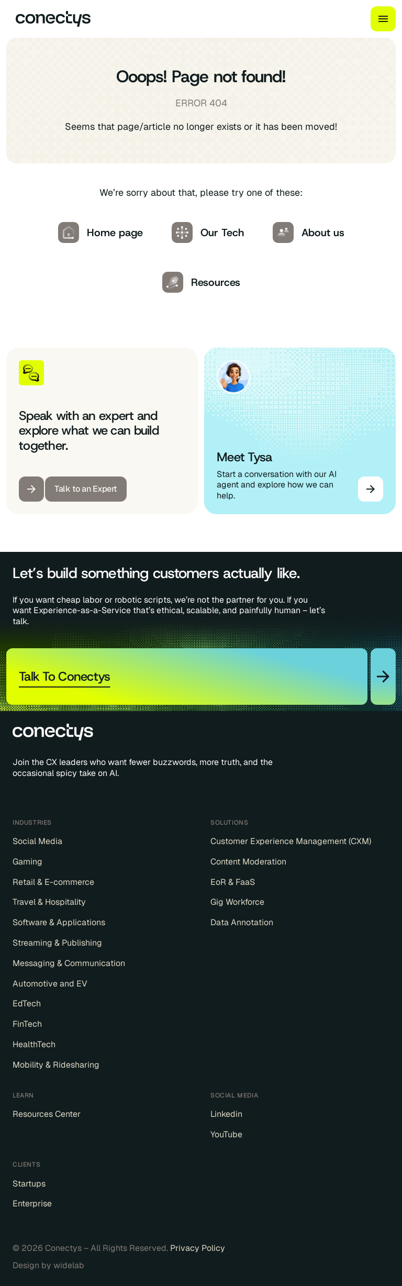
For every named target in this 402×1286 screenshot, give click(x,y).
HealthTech (34, 1044)
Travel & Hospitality (49, 902)
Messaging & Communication (69, 963)
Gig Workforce (237, 902)
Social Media (37, 841)
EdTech (27, 1004)
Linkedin (226, 1114)
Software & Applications (59, 922)
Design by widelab (48, 1265)
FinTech (27, 1024)
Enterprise (32, 1204)
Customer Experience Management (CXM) (290, 841)
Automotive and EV (50, 984)
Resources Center (47, 1114)
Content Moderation (248, 862)
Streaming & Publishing (57, 943)
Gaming (27, 862)
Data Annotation (241, 922)
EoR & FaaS (232, 882)
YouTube (226, 1134)
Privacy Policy (197, 1248)
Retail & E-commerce (53, 882)
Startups (29, 1184)
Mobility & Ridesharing (56, 1065)
